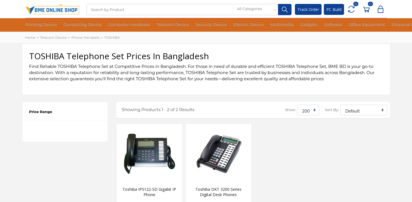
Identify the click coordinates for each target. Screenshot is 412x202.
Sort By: (332, 110)
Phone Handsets (85, 37)
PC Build (334, 9)
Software (295, 25)
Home (30, 37)
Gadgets (275, 25)
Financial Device (362, 25)
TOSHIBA (112, 37)
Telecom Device (156, 25)
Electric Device (223, 25)
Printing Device (39, 25)
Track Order (308, 9)
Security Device (190, 25)
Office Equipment (325, 25)
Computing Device (76, 25)
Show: (290, 110)
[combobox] (255, 9)
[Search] (160, 9)
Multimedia (252, 25)
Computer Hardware (117, 25)
